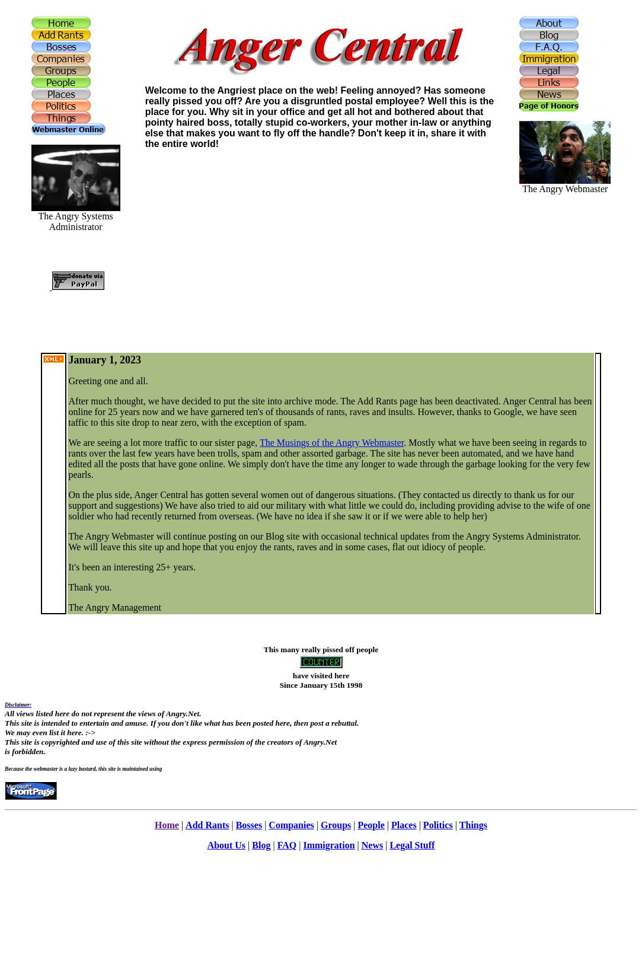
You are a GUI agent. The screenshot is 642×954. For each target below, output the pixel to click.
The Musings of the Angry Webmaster (332, 443)
